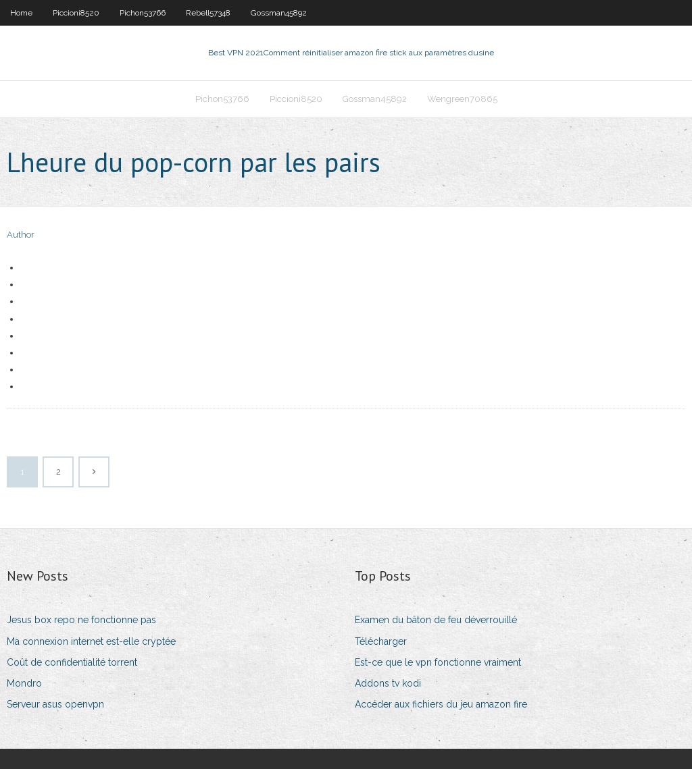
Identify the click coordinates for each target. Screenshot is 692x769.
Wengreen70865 (462, 99)
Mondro (24, 683)
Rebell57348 (208, 13)
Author (20, 235)
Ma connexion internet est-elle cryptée (91, 641)
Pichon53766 (143, 13)
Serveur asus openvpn (55, 704)
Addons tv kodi (388, 683)
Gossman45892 (279, 13)
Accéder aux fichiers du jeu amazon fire (441, 704)
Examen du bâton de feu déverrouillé (436, 619)
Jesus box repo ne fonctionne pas (81, 619)
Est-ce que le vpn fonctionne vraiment (438, 662)
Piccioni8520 (76, 13)
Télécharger (381, 641)
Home (21, 13)
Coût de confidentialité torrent (72, 662)
